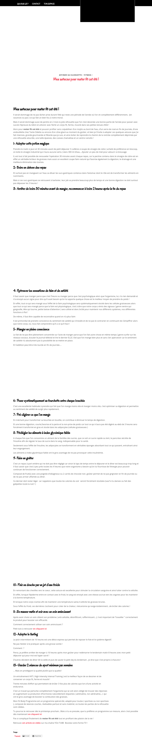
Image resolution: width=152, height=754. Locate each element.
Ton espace (49, 4)
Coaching (66, 65)
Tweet (17, 736)
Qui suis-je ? (22, 4)
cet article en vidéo (31, 723)
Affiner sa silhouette (70, 75)
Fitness (87, 75)
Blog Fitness (97, 65)
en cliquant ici (40, 628)
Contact (36, 4)
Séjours (81, 65)
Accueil (51, 65)
